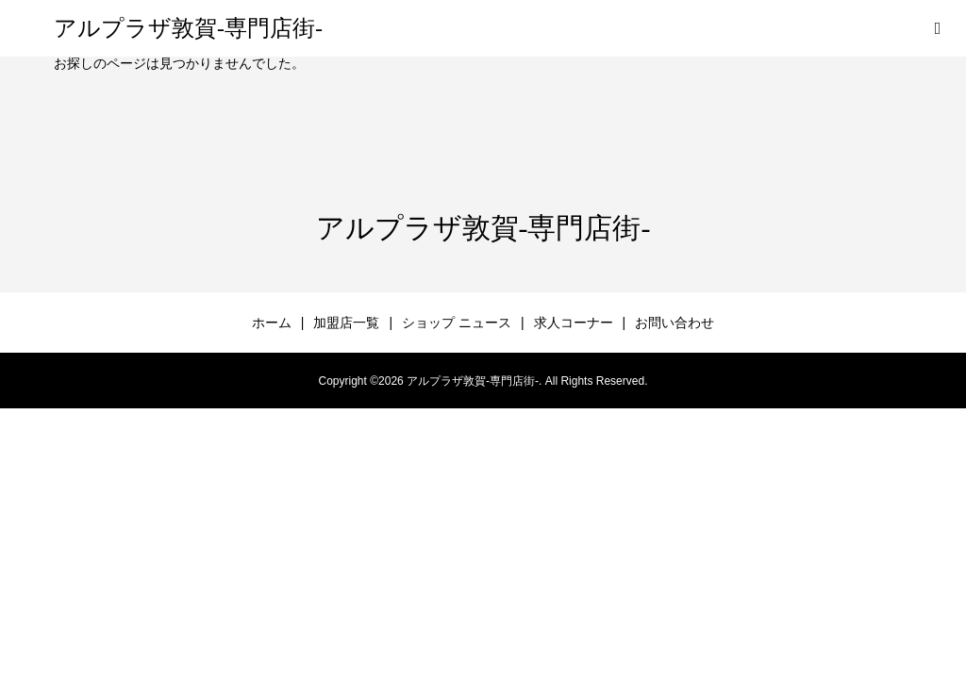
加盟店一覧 (346, 322)
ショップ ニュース (456, 322)
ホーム (271, 322)
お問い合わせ (674, 322)
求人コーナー (573, 322)
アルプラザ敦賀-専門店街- (188, 28)
